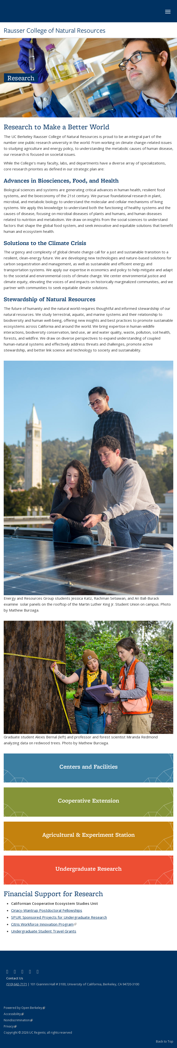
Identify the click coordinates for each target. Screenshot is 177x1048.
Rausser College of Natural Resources (54, 30)
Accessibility (14, 1014)
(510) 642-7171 (16, 984)
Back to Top (164, 1041)
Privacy (10, 1026)
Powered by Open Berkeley (24, 1008)
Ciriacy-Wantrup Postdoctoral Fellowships (46, 910)
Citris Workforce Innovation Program (43, 924)
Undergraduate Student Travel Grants (43, 931)
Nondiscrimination (18, 1020)
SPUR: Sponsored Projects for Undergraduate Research (59, 917)
